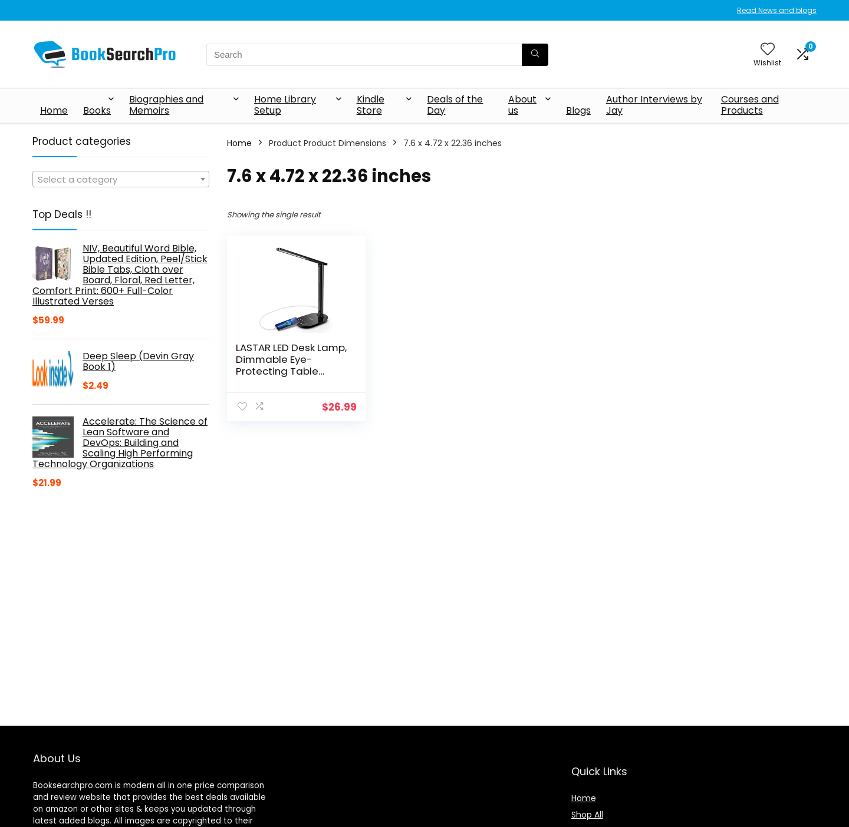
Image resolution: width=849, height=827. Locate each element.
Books (97, 110)
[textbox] (121, 179)
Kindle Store (370, 104)
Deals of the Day (455, 104)
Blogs (578, 110)
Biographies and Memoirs (166, 104)
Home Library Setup (285, 104)
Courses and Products (750, 104)
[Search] (535, 55)
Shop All (587, 815)
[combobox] (120, 179)
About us (522, 104)
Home (54, 110)
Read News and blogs (777, 10)
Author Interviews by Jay (654, 104)
